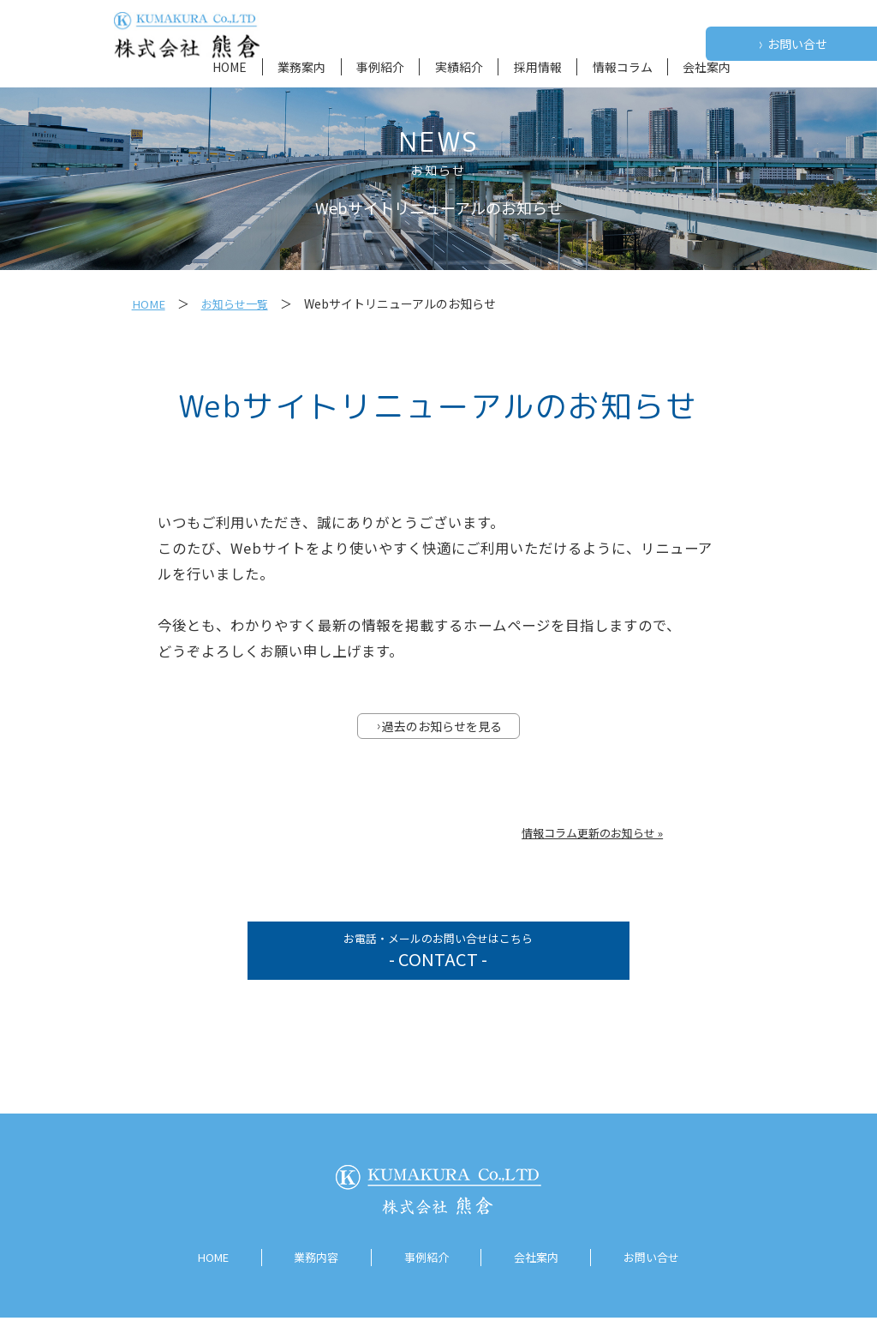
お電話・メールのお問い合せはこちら (438, 957)
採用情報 (538, 66)
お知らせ (438, 170)
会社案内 (707, 66)
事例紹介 (380, 66)
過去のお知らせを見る (439, 727)
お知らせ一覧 (238, 303)
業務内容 (312, 1267)
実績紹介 (459, 66)
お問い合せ (793, 44)
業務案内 (301, 66)
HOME (229, 66)
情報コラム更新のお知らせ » (592, 834)
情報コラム (623, 66)
